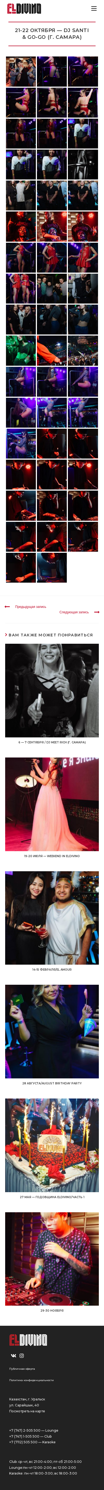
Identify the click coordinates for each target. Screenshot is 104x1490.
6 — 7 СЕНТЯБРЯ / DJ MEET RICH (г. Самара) (52, 742)
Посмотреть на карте (27, 1411)
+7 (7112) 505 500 (23, 1442)
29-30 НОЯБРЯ (52, 1310)
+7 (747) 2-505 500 (24, 1430)
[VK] (13, 1356)
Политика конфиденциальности (31, 1380)
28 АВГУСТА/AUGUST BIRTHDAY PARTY (52, 1083)
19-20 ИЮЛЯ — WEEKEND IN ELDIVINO (52, 856)
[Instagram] (22, 1356)
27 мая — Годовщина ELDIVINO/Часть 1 (52, 1197)
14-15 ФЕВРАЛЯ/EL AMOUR (52, 969)
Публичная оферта (22, 1368)
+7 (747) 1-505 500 (24, 1436)
